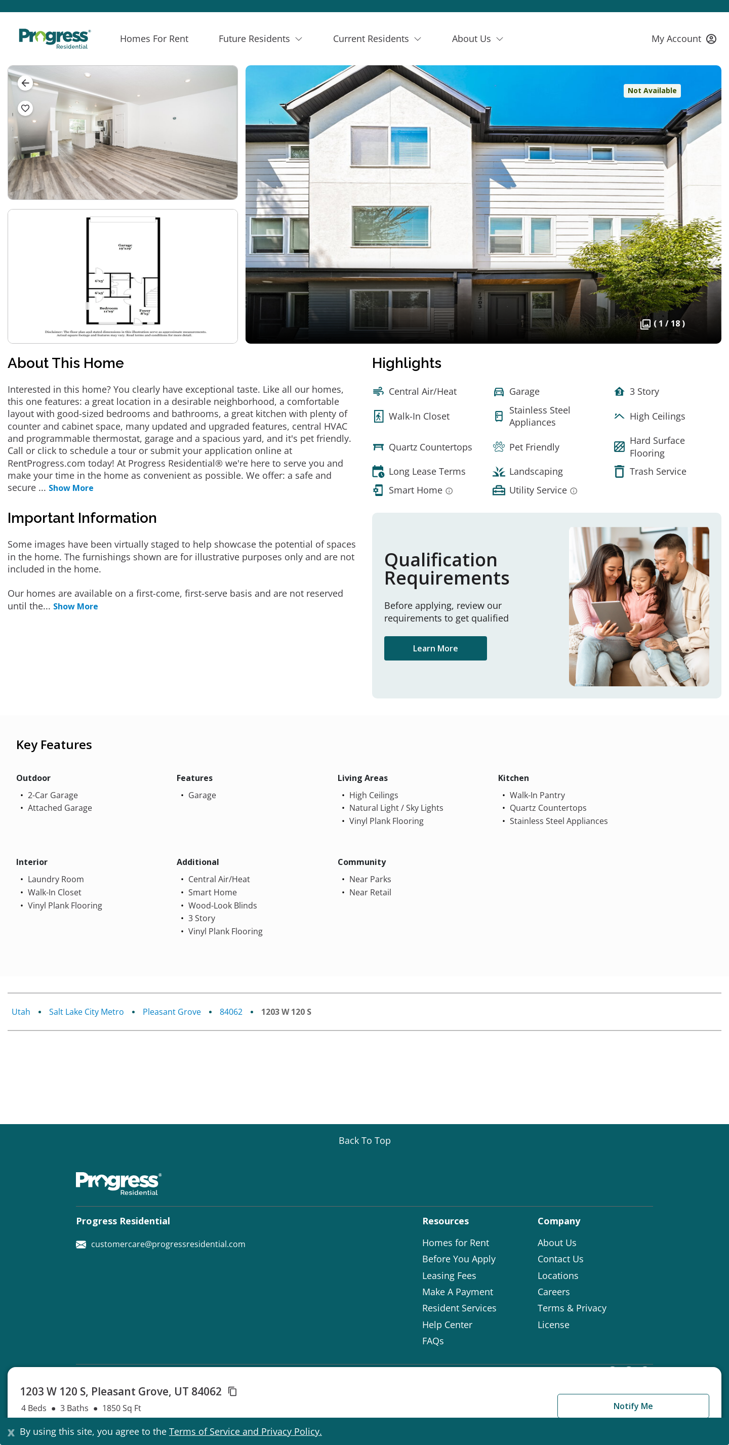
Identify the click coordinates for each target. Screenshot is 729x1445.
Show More (71, 487)
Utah (21, 1011)
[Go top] (365, 1140)
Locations (558, 1275)
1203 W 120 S (286, 1011)
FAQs (433, 1341)
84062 (231, 1011)
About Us (557, 1242)
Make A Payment (457, 1292)
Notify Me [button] (633, 1406)
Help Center (447, 1324)
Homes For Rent (154, 38)
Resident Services (459, 1308)
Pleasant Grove (172, 1011)
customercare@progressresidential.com (161, 1244)
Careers (554, 1292)
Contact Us (561, 1259)
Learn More (435, 648)
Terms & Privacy (572, 1308)
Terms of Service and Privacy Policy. (245, 1431)
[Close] (11, 1431)
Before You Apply (459, 1259)
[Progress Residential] (55, 38)
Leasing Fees (449, 1275)
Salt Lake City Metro (86, 1011)
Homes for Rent (455, 1242)
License (554, 1324)
